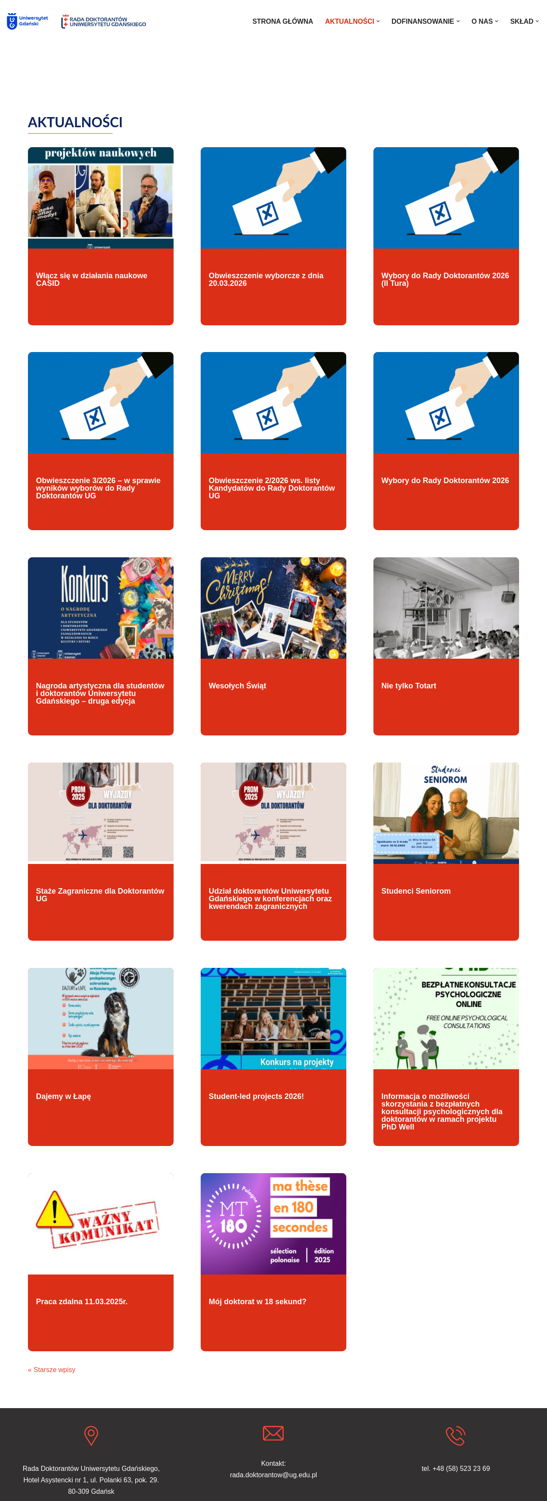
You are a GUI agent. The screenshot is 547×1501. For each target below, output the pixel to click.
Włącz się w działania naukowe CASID (91, 279)
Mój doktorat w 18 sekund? (258, 1301)
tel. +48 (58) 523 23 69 (456, 1468)
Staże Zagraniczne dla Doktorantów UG (100, 895)
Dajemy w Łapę (63, 1096)
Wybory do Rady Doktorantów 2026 (445, 480)
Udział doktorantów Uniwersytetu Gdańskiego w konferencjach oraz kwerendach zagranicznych (270, 899)
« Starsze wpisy (51, 1369)
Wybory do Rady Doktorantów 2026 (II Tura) (445, 279)
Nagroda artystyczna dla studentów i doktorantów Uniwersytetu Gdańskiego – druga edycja (100, 693)
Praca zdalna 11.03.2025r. (81, 1301)
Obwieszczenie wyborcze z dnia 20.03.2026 (266, 279)
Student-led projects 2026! (256, 1096)
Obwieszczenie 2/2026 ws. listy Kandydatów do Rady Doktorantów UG (272, 488)
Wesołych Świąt (237, 686)
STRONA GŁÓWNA (281, 21)
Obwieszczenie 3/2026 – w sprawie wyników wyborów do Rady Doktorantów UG (98, 488)
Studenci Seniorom (416, 891)
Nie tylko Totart (408, 686)
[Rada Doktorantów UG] (103, 21)
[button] (377, 21)
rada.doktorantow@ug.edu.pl (273, 1475)
